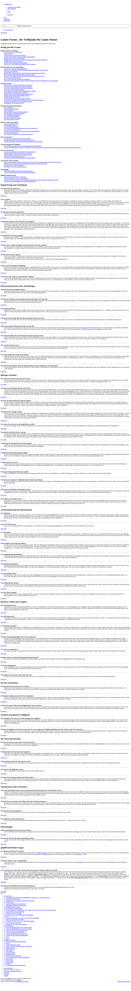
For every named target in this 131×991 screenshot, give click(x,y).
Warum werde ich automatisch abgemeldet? (15, 63)
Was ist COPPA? (8, 54)
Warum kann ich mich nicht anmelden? (14, 58)
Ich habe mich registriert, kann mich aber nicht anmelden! (19, 57)
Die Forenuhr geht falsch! (11, 71)
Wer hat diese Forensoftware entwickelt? (15, 177)
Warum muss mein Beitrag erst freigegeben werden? (18, 101)
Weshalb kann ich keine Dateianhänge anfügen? (17, 95)
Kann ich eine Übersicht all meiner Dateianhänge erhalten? (20, 172)
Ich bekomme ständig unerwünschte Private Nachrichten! (19, 140)
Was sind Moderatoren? (10, 125)
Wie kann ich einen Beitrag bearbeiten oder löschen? (18, 86)
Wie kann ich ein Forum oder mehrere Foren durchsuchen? (20, 152)
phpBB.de (99, 329)
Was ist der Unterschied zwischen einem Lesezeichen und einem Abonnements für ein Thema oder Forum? (32, 162)
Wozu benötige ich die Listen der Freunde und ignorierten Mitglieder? (23, 146)
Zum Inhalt (4, 32)
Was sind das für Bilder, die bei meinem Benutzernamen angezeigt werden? (24, 76)
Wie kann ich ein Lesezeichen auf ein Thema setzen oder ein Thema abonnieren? (25, 163)
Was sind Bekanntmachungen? (12, 115)
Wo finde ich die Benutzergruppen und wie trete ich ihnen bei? (21, 128)
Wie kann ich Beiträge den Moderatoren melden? (17, 98)
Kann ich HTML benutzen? (11, 109)
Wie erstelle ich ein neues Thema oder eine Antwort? (18, 85)
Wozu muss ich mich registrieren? (13, 52)
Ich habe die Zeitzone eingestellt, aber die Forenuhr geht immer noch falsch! (24, 73)
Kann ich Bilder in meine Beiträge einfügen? (16, 112)
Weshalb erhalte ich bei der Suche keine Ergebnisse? (18, 153)
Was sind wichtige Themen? (11, 116)
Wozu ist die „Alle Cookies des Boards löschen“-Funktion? (20, 64)
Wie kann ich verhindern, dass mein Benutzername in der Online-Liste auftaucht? (26, 70)
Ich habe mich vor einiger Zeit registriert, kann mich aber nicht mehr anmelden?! (25, 60)
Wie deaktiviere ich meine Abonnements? (15, 166)
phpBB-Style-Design (22, 981)
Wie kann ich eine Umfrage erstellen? (14, 89)
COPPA (92, 223)
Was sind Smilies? (9, 110)
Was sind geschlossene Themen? (12, 118)
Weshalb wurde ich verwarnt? (12, 97)
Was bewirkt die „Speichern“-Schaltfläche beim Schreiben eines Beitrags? (24, 100)
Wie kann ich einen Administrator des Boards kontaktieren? (20, 181)
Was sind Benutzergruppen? (11, 126)
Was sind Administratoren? (11, 123)
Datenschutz (127, 981)
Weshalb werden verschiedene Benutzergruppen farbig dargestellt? (22, 131)
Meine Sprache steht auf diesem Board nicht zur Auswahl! (19, 74)
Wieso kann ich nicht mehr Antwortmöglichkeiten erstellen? (20, 91)
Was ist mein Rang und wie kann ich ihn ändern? (17, 79)
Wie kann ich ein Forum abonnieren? (14, 165)
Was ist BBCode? (8, 107)
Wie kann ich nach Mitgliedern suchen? (14, 156)
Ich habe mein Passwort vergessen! (13, 61)
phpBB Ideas (80, 862)
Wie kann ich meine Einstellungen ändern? (15, 68)
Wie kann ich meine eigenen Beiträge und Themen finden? (19, 158)
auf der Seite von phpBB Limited (42, 854)
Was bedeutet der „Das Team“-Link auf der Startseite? (18, 134)
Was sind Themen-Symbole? (11, 119)
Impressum (120, 981)
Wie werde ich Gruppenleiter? (12, 129)
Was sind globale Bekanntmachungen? (14, 113)
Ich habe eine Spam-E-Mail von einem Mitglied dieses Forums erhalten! (23, 141)
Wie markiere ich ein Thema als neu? (14, 103)
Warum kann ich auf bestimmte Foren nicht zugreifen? (18, 94)
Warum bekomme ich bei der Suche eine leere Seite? (18, 155)
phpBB (9, 978)
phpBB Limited (87, 329)
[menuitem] (14, 7)
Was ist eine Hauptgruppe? (11, 132)
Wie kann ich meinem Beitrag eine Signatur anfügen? (18, 88)
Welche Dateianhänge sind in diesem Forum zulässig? (18, 171)
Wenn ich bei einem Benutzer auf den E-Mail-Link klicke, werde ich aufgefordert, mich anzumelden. (31, 80)
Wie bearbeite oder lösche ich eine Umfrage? (16, 92)
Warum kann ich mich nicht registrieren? (15, 55)
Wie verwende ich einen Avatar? (12, 77)
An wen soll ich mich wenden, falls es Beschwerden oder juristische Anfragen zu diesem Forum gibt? (31, 180)
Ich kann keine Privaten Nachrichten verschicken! (17, 138)
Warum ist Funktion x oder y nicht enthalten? (16, 178)
